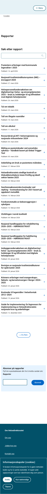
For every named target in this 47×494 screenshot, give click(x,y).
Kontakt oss (9, 454)
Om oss (8, 438)
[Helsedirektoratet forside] (4, 8)
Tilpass (8, 487)
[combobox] (23, 55)
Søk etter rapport (11, 49)
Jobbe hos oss (10, 446)
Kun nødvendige (22, 480)
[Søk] (42, 55)
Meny (40, 8)
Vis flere (23, 335)
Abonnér (37, 382)
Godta (7, 480)
